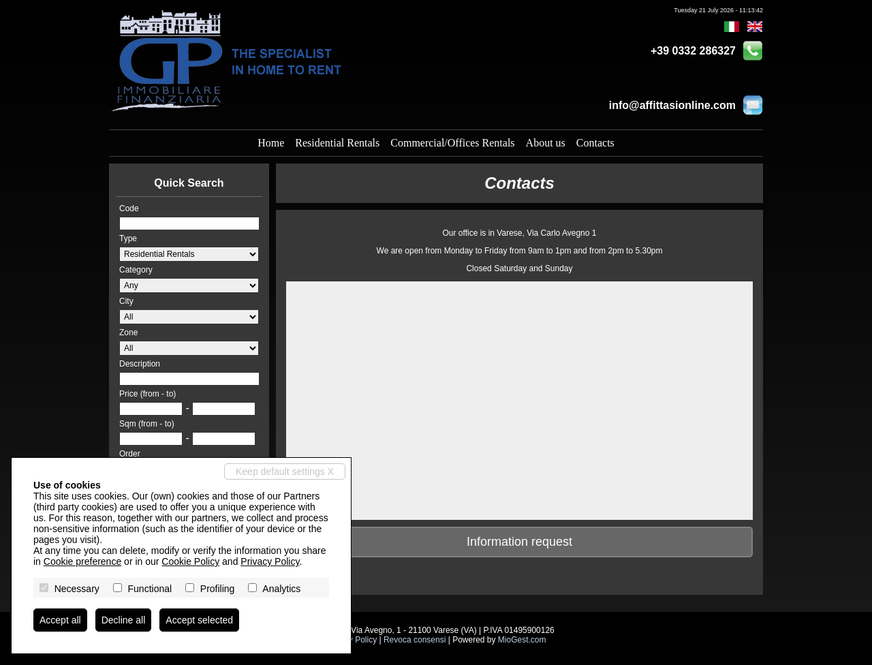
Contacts (595, 143)
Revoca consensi (415, 640)
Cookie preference (82, 561)
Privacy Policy (269, 561)
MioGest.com (522, 640)
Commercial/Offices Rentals (452, 143)
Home (271, 143)
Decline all (124, 620)
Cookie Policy (190, 561)
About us (545, 143)
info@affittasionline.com (672, 105)
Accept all (60, 620)
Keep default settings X (285, 471)
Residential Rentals (337, 143)
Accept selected (199, 620)
